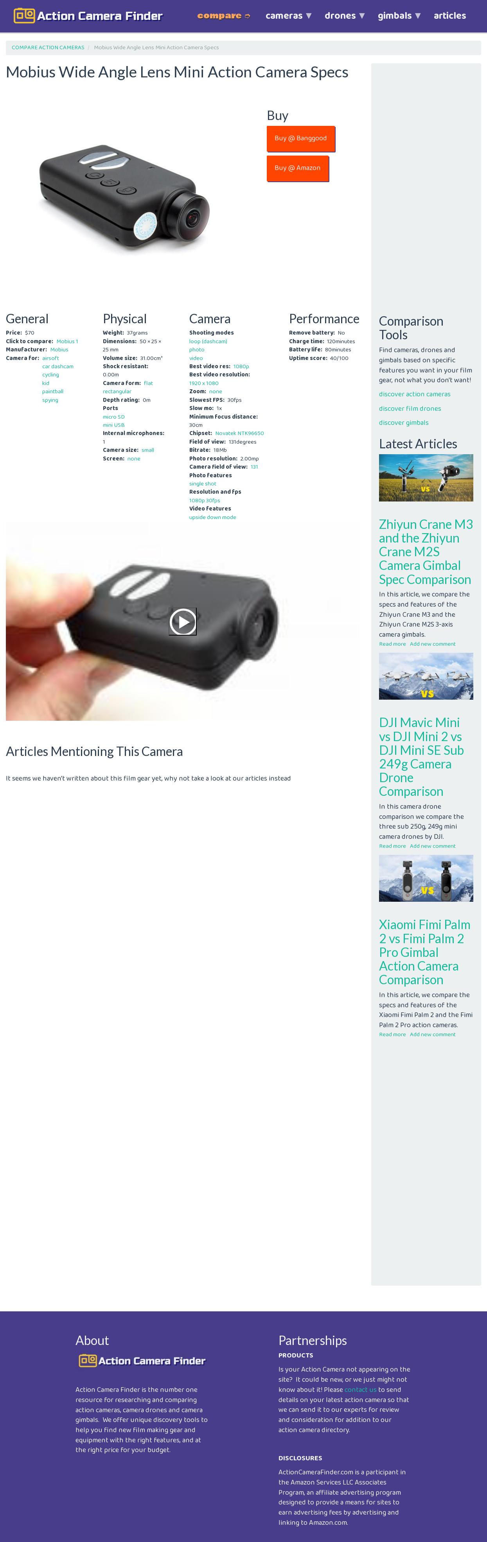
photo (197, 350)
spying (50, 400)
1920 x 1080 (204, 383)
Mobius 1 (67, 341)
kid (45, 383)
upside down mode (212, 517)
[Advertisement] (182, 838)
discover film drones (410, 408)
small (148, 450)
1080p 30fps (204, 500)
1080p (241, 366)
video (196, 358)
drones (340, 20)
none (134, 459)
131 (254, 467)
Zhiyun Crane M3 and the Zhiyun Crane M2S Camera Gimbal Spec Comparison (426, 551)
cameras (284, 20)
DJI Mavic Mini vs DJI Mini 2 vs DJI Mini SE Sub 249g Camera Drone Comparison (421, 757)
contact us (361, 1389)
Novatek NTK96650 (239, 433)
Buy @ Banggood (301, 138)
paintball (52, 391)
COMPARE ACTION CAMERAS (48, 47)
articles (450, 16)
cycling (50, 375)
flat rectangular (128, 387)
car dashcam (58, 366)
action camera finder (100, 16)
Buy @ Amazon (298, 168)
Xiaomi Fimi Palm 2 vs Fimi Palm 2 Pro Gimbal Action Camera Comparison (425, 952)
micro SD (114, 417)
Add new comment (433, 644)
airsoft (50, 358)
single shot (202, 484)
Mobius (59, 350)
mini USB (114, 425)
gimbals (395, 20)
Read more (392, 644)
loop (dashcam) (208, 341)
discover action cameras (415, 394)
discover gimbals (404, 422)
